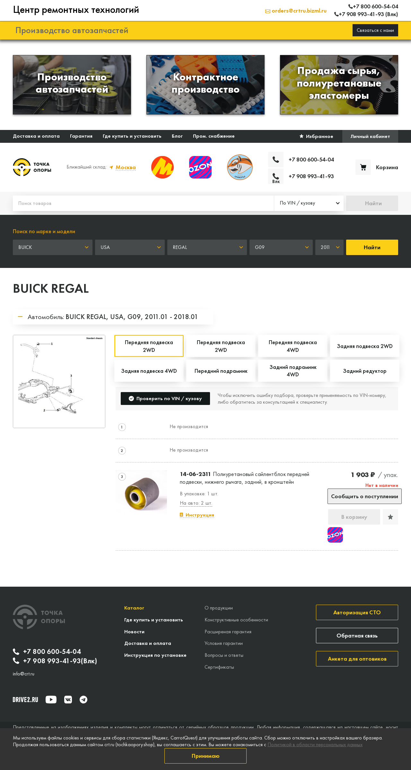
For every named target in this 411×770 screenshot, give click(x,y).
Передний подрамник (221, 370)
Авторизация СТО (357, 612)
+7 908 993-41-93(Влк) (55, 660)
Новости (134, 631)
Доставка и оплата (36, 136)
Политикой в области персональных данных (315, 744)
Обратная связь (357, 635)
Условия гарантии (224, 643)
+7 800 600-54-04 (47, 651)
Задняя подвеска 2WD (365, 346)
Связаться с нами (375, 30)
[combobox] (309, 203)
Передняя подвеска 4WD (293, 345)
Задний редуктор (365, 370)
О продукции (219, 607)
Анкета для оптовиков (357, 658)
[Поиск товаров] (143, 203)
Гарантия (81, 136)
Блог (177, 136)
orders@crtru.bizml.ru (296, 10)
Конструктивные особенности (236, 619)
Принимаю (206, 755)
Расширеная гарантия (228, 631)
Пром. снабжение (214, 136)
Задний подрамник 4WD (293, 370)
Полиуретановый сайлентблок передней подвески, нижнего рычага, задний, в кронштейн (245, 477)
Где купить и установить (132, 136)
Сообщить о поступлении (364, 496)
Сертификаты (219, 667)
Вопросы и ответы (224, 655)
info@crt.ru (23, 674)
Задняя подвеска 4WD (149, 370)
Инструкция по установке (155, 655)
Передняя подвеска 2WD (221, 345)
